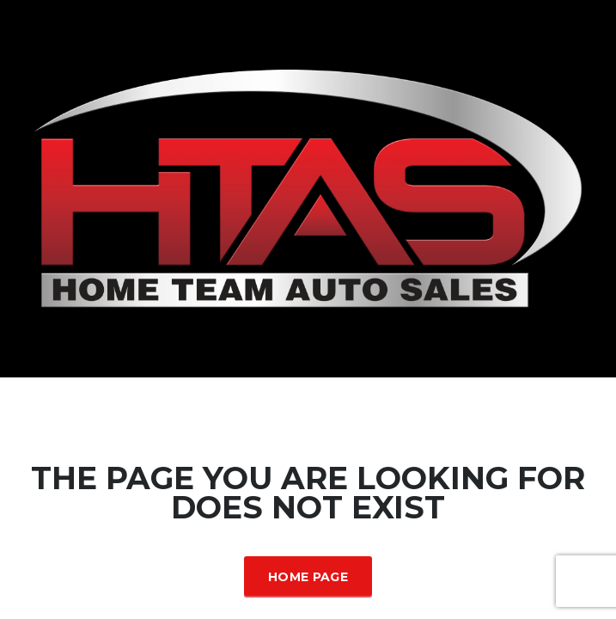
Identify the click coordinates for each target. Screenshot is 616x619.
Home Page (308, 577)
